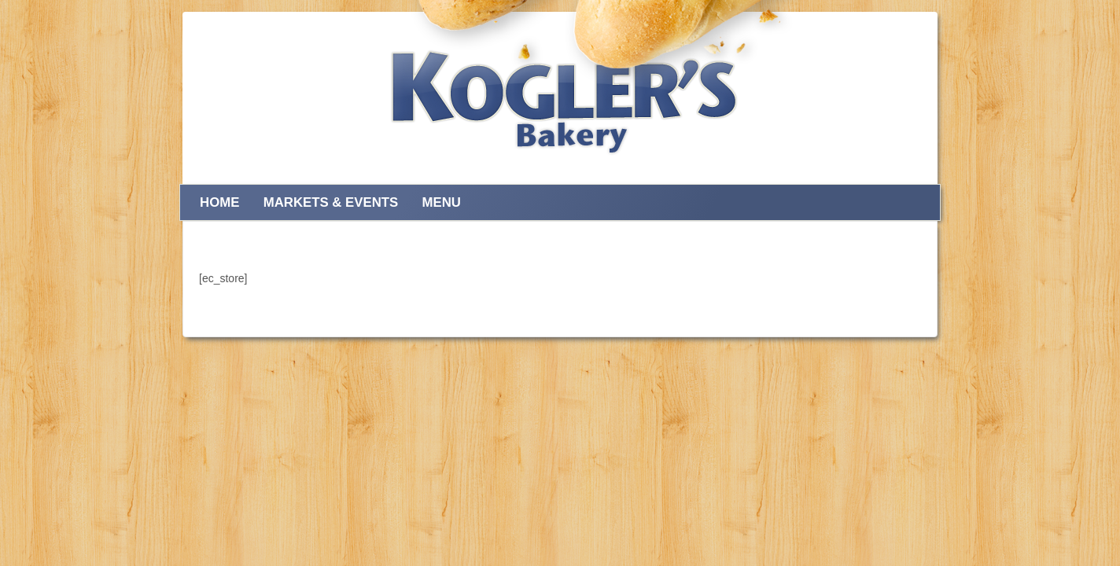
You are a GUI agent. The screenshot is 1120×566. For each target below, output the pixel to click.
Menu (441, 202)
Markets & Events (331, 202)
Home (219, 202)
